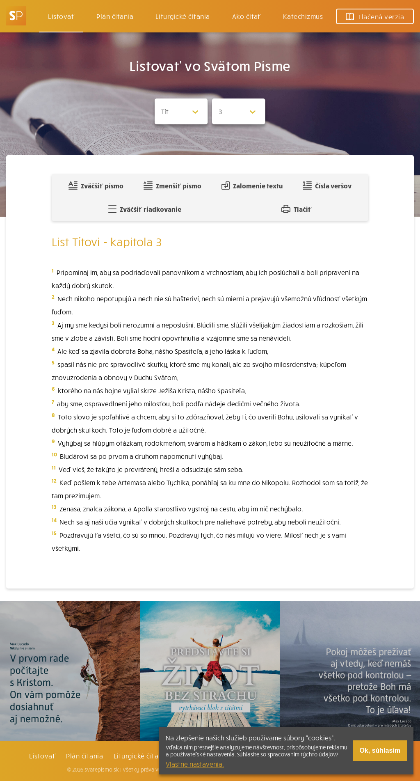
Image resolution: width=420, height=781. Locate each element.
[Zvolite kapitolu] (238, 111)
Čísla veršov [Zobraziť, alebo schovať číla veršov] (327, 185)
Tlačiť (296, 209)
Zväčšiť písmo (95, 185)
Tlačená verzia (375, 16)
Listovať (61, 16)
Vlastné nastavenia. (195, 764)
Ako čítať (246, 16)
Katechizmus (303, 16)
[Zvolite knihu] (181, 111)
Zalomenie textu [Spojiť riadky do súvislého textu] (252, 185)
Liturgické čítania (182, 16)
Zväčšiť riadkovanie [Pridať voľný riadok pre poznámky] (144, 209)
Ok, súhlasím (379, 750)
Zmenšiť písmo (172, 185)
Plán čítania (84, 755)
